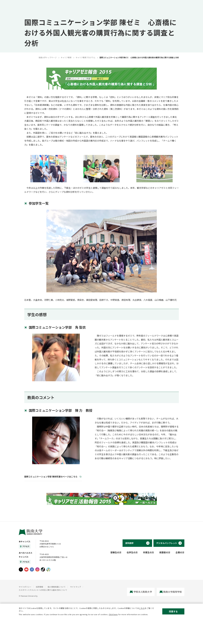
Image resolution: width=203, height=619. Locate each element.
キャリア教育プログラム (85, 57)
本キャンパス (24, 541)
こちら (142, 608)
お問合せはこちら (46, 546)
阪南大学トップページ (48, 57)
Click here (113, 614)
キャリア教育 (66, 57)
